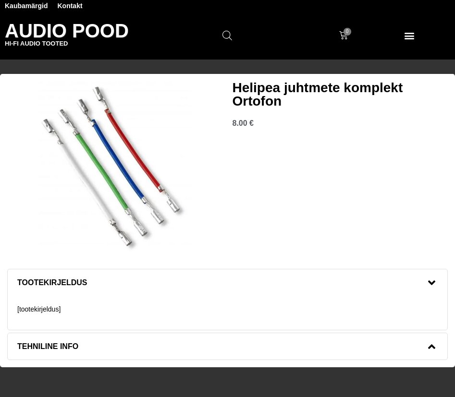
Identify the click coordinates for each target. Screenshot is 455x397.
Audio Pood (67, 30)
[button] (410, 36)
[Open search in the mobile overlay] (227, 35)
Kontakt (69, 6)
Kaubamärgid (26, 6)
